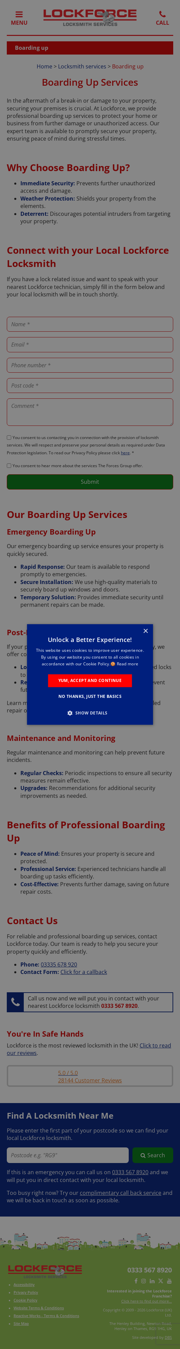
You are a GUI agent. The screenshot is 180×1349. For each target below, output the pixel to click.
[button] (89, 713)
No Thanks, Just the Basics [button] (90, 697)
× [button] (145, 631)
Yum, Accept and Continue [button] (90, 680)
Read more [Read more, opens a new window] (128, 664)
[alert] (90, 674)
